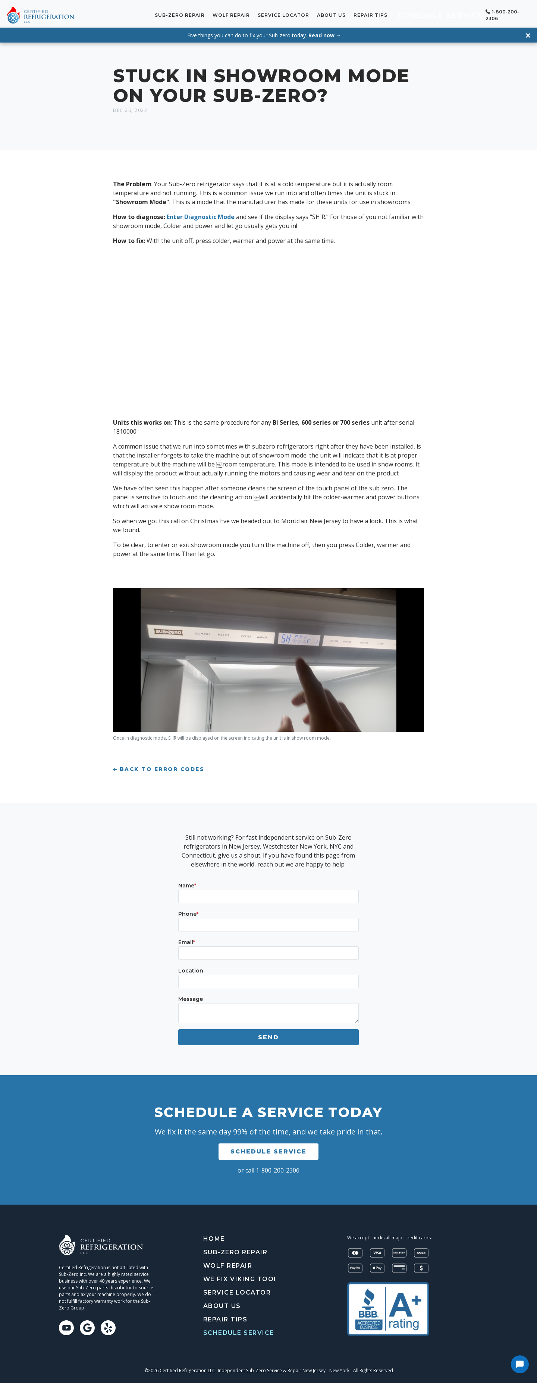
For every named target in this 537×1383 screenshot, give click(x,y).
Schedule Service (449, 13)
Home (214, 1235)
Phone (188, 911)
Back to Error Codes (158, 766)
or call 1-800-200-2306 (268, 1167)
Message (190, 996)
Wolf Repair (255, 13)
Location (190, 967)
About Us (355, 13)
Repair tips (394, 13)
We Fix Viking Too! (239, 1276)
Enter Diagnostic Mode (201, 214)
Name (187, 882)
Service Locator (307, 13)
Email (186, 939)
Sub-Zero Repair (204, 13)
